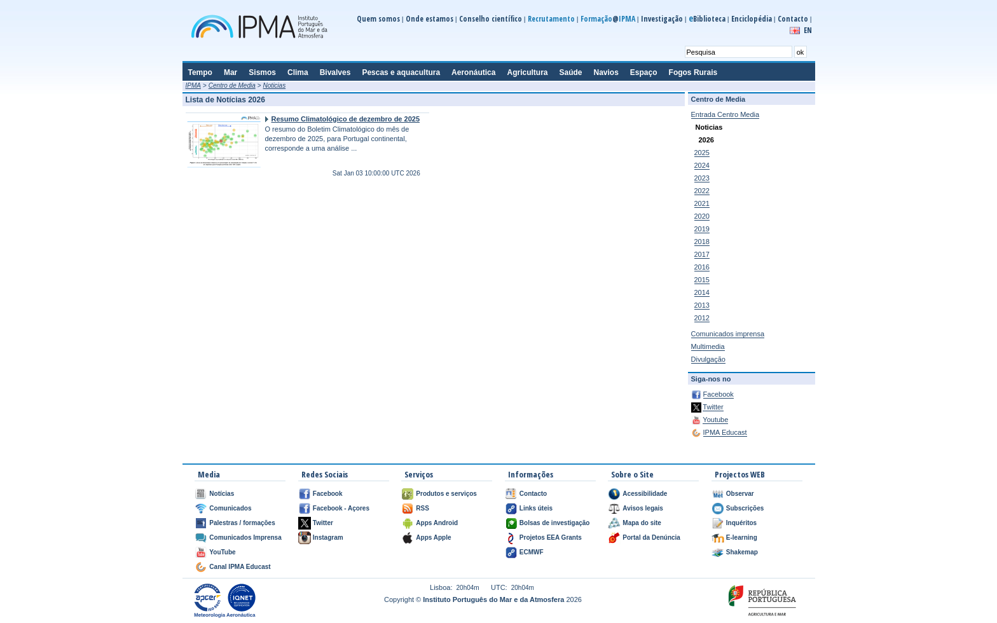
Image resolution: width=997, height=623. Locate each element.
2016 (702, 267)
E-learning (741, 537)
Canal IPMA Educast (239, 566)
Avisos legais (642, 508)
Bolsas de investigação (554, 522)
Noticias (274, 85)
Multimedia (708, 346)
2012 (702, 318)
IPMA (193, 85)
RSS (422, 508)
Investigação (662, 18)
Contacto (793, 18)
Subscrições (745, 508)
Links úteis (536, 508)
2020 (702, 216)
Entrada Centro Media (725, 114)
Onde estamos (429, 18)
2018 (702, 241)
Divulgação (708, 359)
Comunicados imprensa (728, 334)
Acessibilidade (644, 493)
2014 (702, 292)
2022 (702, 191)
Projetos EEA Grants (550, 537)
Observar (740, 493)
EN (808, 30)
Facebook (718, 394)
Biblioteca (707, 18)
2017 (702, 254)
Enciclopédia (751, 18)
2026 (706, 140)
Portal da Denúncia (651, 537)
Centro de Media (232, 85)
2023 (702, 178)
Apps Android (437, 522)
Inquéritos (741, 522)
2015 (702, 280)
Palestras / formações (242, 522)
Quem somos (378, 18)
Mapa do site (641, 522)
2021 (702, 203)
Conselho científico (490, 18)
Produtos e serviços (446, 493)
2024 (702, 165)
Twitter (713, 407)
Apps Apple (433, 537)
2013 (702, 305)
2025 (702, 152)
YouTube (222, 552)
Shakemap (742, 552)
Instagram (328, 537)
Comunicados (230, 508)
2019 (702, 229)
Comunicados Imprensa (245, 537)
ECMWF (531, 552)
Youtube (715, 419)
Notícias (221, 493)
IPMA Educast (725, 432)
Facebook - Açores (341, 508)
